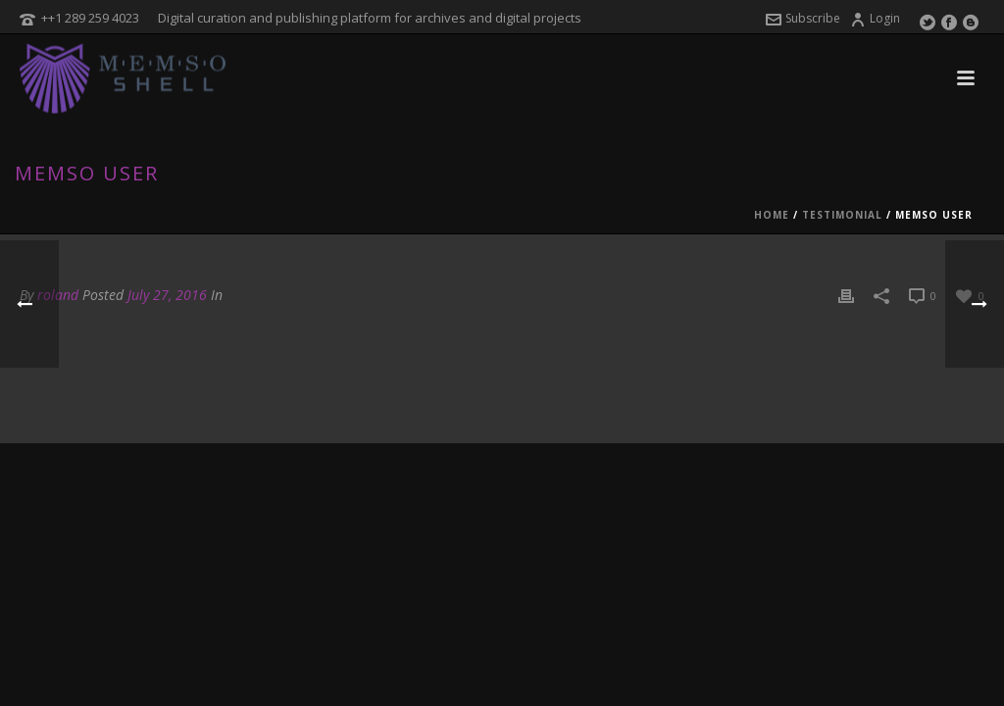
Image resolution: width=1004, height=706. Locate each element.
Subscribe (803, 18)
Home (771, 215)
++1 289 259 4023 (90, 17)
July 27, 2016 (167, 294)
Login (875, 18)
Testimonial (842, 215)
